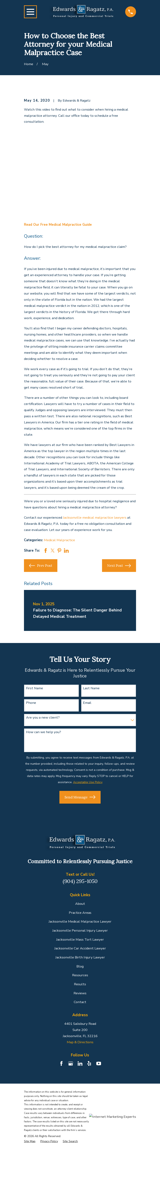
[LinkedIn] (80, 1063)
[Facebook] (61, 1063)
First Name (34, 688)
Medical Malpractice (59, 540)
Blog (80, 966)
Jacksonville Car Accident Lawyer (80, 948)
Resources (80, 975)
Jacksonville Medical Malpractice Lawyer (80, 921)
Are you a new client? (43, 718)
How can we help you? (43, 732)
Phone (31, 703)
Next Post (119, 566)
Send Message (80, 797)
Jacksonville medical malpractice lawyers (94, 517)
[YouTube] (98, 1063)
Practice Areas (80, 912)
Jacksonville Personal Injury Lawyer (80, 930)
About (80, 903)
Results (80, 984)
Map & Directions (80, 1042)
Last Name (91, 688)
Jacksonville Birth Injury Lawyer (80, 957)
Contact (80, 1002)
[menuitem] (29, 1141)
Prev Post (40, 566)
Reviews (80, 993)
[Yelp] (89, 1063)
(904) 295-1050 (80, 881)
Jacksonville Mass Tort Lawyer (80, 939)
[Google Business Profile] (70, 1063)
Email (87, 703)
